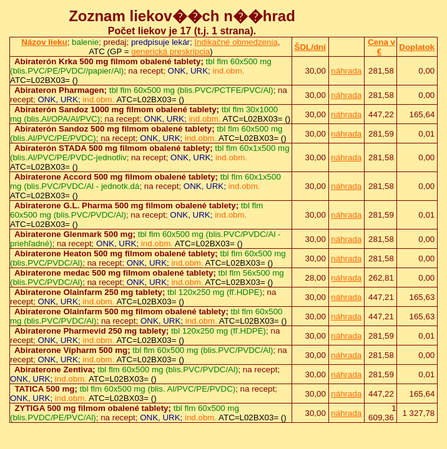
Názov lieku (44, 42)
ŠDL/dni (310, 47)
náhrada (346, 70)
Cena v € (381, 46)
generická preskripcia (170, 51)
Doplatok (417, 47)
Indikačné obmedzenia (235, 42)
